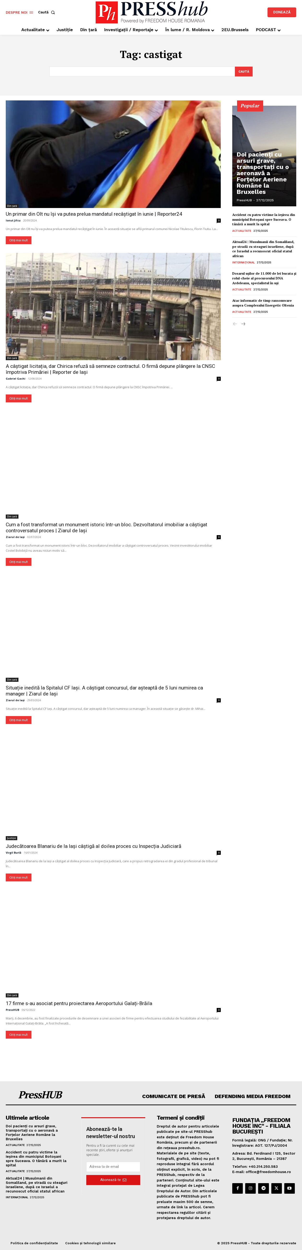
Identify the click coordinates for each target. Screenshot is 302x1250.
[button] (47, 12)
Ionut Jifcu (13, 220)
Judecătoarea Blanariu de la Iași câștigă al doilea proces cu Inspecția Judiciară (93, 846)
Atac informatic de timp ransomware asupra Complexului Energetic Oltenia (263, 303)
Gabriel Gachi (15, 379)
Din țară (12, 206)
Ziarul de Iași (15, 537)
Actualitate (241, 231)
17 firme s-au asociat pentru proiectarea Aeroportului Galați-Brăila (79, 1004)
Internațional (243, 262)
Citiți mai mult (18, 240)
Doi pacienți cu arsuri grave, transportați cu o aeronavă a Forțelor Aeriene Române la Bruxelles (265, 183)
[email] (113, 1167)
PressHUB (12, 1010)
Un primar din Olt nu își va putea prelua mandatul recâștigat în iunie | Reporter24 (94, 214)
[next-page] (243, 324)
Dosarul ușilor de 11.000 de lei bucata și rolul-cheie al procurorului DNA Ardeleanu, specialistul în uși (264, 278)
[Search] (243, 72)
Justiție (11, 838)
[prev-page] (235, 324)
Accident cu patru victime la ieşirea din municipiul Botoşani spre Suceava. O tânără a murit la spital (263, 219)
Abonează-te (113, 1180)
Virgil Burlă (13, 852)
